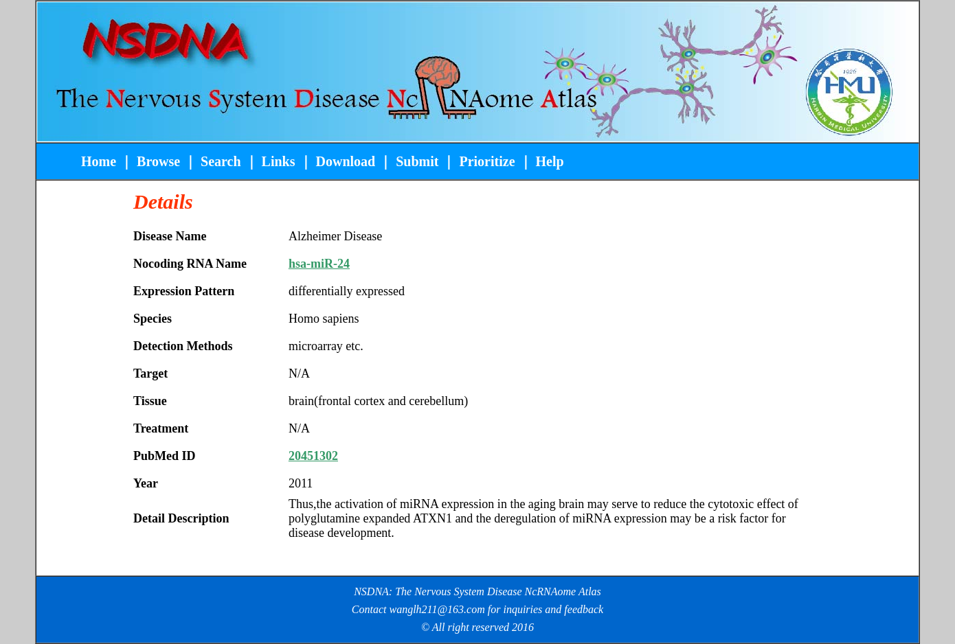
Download (346, 161)
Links (278, 161)
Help (550, 161)
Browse (158, 161)
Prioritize (487, 161)
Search (219, 161)
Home (100, 161)
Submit (417, 161)
